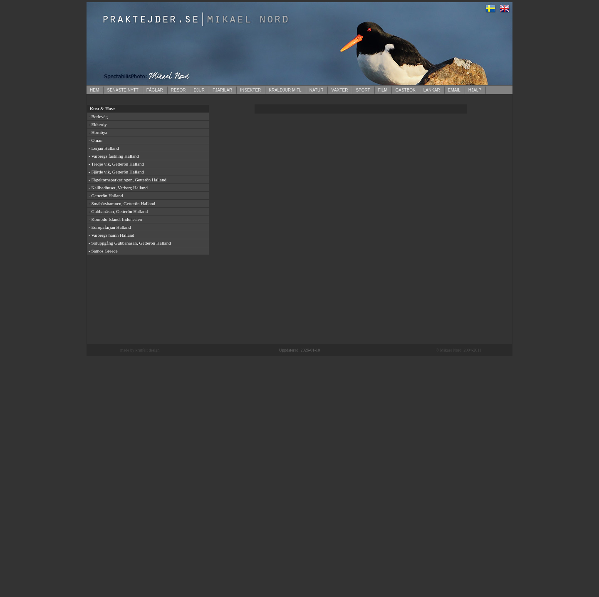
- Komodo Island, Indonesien (115, 219)
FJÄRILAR (222, 90)
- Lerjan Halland (104, 148)
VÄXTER (339, 90)
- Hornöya (98, 132)
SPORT (363, 90)
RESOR (178, 90)
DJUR (199, 90)
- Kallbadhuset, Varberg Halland (118, 187)
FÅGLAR (154, 90)
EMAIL (454, 90)
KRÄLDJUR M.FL (285, 90)
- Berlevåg (98, 116)
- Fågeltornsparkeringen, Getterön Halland (127, 179)
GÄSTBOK (405, 90)
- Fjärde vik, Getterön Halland (116, 171)
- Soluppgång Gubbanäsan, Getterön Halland (130, 242)
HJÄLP (474, 90)
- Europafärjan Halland (110, 227)
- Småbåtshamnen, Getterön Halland (122, 203)
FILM (383, 90)
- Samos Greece (103, 250)
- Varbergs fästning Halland (114, 156)
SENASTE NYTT (123, 90)
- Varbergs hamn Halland (111, 235)
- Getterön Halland (106, 195)
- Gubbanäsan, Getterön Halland (118, 211)
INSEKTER (250, 90)
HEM (94, 90)
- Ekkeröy (98, 124)
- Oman (95, 140)
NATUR (316, 90)
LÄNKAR (431, 90)
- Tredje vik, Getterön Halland (116, 163)
